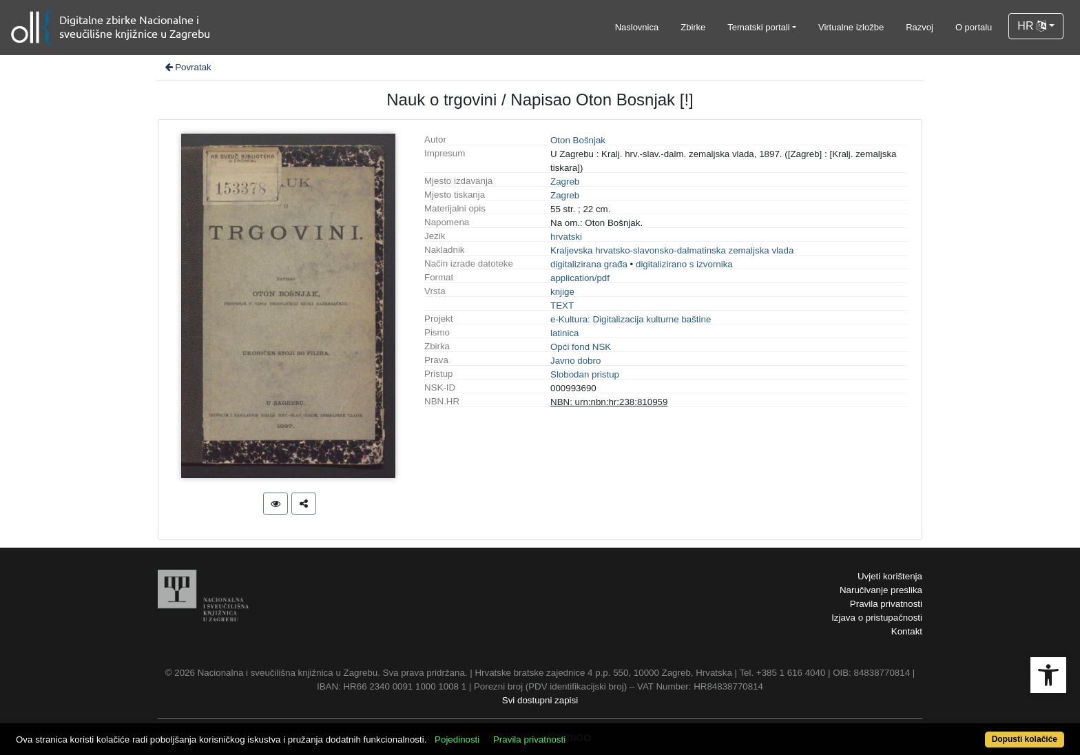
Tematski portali (758, 27)
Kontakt (906, 631)
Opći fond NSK (580, 347)
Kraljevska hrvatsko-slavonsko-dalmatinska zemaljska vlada (671, 250)
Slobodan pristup (584, 374)
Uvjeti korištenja (890, 576)
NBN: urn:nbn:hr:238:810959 (608, 402)
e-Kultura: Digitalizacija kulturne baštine (630, 319)
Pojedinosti (457, 739)
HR (1031, 26)
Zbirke (693, 27)
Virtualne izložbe (851, 27)
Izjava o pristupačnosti (876, 617)
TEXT (562, 305)
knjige (562, 292)
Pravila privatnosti (886, 604)
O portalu (973, 27)
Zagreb (564, 181)
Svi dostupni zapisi (540, 700)
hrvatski (566, 236)
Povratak (187, 67)
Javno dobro (575, 360)
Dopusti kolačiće (1024, 739)
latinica (564, 333)
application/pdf (580, 278)
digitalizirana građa (588, 264)
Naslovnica (637, 27)
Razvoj (919, 27)
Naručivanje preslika (881, 590)
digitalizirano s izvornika (684, 264)
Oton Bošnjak (577, 140)
